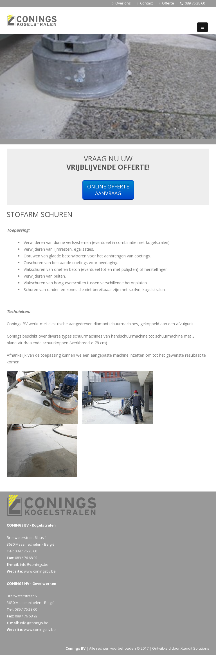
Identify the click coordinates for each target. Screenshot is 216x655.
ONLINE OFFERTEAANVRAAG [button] (108, 190)
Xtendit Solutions (195, 648)
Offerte (166, 3)
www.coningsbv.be (40, 571)
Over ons (121, 3)
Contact (145, 3)
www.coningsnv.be (40, 629)
